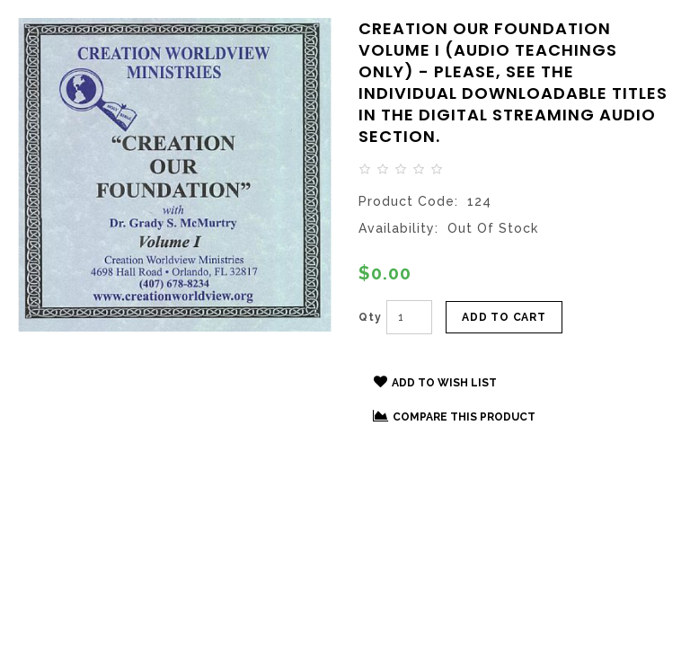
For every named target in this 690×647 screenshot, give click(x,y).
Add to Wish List (435, 382)
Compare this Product (454, 416)
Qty (370, 317)
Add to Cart (504, 317)
